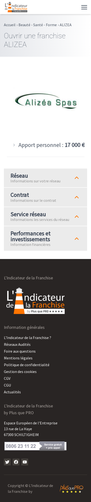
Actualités (12, 391)
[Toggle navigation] (84, 6)
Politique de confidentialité (27, 364)
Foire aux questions (20, 351)
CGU (7, 385)
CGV (7, 378)
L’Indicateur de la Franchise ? (27, 337)
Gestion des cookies (20, 371)
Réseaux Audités (17, 344)
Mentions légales (18, 358)
